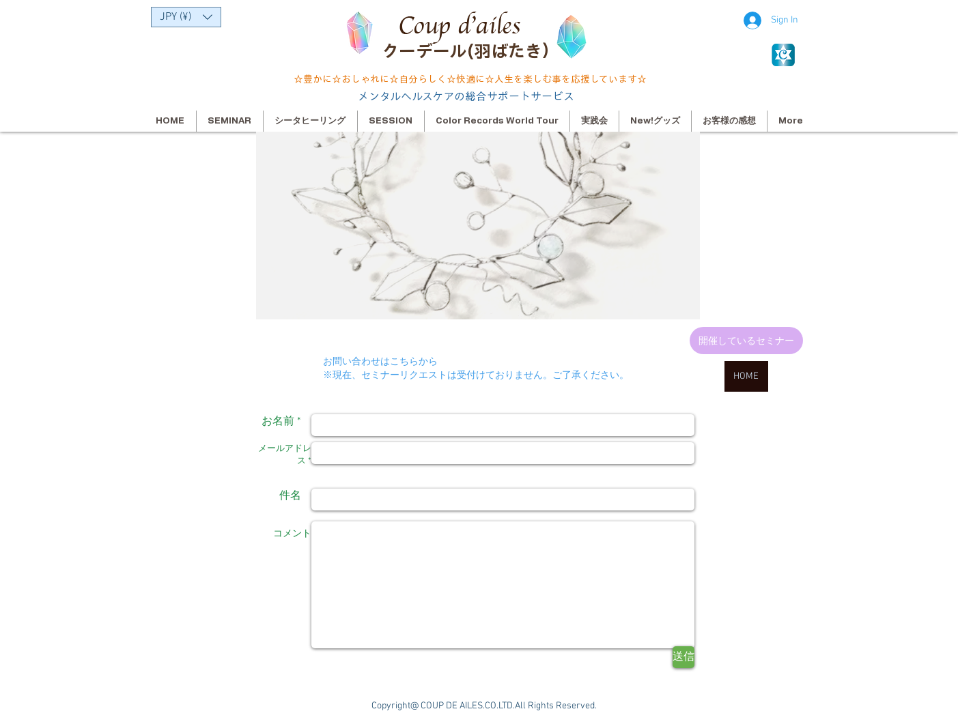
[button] (186, 17)
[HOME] (746, 376)
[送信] (683, 657)
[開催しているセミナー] (746, 340)
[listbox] (186, 17)
